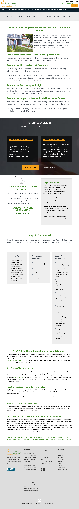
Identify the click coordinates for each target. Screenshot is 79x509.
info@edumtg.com (45, 459)
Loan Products (62, 459)
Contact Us (61, 463)
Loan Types (30, 9)
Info (44, 9)
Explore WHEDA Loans (30, 167)
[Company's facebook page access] (41, 469)
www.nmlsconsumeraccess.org (31, 490)
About (48, 9)
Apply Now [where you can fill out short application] (74, 5)
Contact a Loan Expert (49, 167)
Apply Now (60, 457)
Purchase (8, 9)
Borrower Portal (61, 9)
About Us (60, 465)
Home (2, 9)
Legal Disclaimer (62, 469)
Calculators (38, 9)
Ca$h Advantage (22, 9)
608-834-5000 (48, 176)
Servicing (53, 9)
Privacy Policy (61, 467)
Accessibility (61, 471)
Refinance (14, 9)
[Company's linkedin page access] (44, 469)
